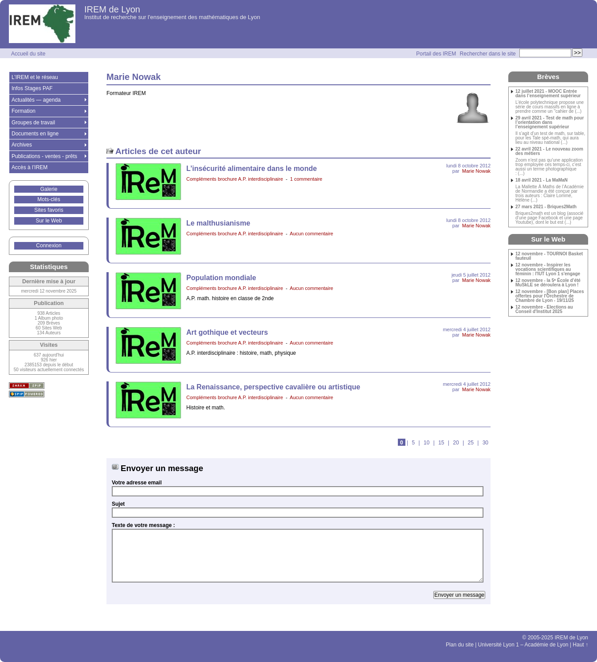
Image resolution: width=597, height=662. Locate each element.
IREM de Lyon (112, 9)
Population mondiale (221, 277)
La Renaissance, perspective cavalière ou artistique (273, 387)
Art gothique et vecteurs (227, 332)
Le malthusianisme (218, 223)
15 (441, 443)
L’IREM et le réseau (35, 77)
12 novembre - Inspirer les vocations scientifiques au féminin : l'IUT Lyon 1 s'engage (547, 269)
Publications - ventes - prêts (44, 156)
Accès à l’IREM (29, 167)
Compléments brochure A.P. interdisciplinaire (234, 179)
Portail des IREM (436, 54)
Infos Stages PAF (32, 88)
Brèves (548, 76)
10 (426, 443)
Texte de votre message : (143, 525)
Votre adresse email (137, 482)
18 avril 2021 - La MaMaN (541, 180)
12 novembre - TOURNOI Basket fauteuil (549, 256)
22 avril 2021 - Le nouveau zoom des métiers (549, 151)
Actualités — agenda (36, 100)
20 (456, 443)
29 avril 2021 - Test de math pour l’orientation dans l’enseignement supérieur (549, 122)
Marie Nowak (476, 171)
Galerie (49, 189)
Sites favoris (48, 210)
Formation (23, 111)
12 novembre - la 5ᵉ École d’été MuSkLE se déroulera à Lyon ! (548, 282)
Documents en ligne (35, 134)
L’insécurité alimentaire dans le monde (251, 168)
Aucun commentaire (311, 233)
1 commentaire (306, 179)
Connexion (48, 245)
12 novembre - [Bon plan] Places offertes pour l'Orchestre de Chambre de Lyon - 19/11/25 (549, 296)
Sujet (118, 504)
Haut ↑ (580, 645)
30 (485, 443)
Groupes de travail (33, 122)
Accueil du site (28, 54)
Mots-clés (48, 199)
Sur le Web (48, 221)
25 (470, 443)
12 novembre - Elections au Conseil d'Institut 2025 (544, 309)
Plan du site (460, 645)
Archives (22, 145)
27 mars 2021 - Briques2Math (546, 207)
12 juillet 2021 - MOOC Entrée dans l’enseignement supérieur (548, 93)
